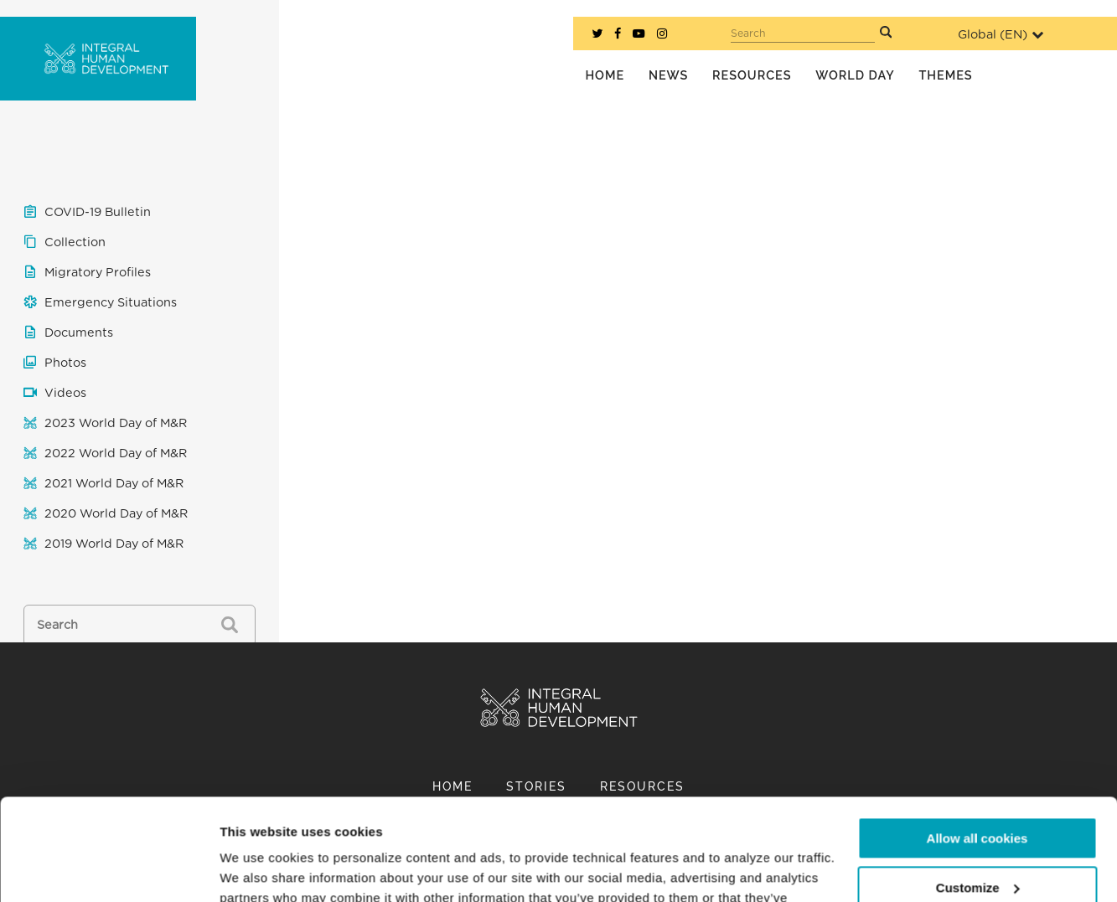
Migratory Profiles (97, 272)
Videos (65, 393)
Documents (78, 333)
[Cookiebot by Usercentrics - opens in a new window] (108, 869)
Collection (75, 242)
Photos (65, 363)
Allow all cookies (977, 743)
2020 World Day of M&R (116, 514)
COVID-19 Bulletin (97, 212)
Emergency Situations (110, 302)
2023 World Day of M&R (115, 423)
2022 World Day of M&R (115, 453)
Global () (1000, 34)
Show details (258, 869)
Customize (978, 792)
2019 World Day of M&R (114, 544)
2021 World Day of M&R (114, 483)
